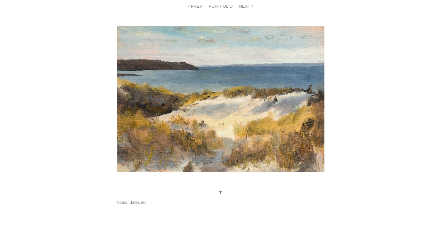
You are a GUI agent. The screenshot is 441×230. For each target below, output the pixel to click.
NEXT (245, 6)
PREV (196, 6)
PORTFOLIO (221, 6)
